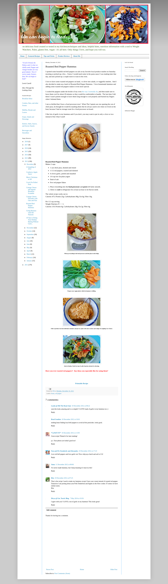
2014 (26, 155)
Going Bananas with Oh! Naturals (31, 213)
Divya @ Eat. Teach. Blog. (60, 498)
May (28, 247)
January (29, 261)
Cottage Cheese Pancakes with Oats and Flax (31, 198)
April (28, 251)
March (29, 254)
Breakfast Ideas (27, 99)
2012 (26, 161)
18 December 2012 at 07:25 (64, 478)
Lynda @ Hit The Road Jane (61, 406)
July (28, 241)
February (30, 257)
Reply (53, 412)
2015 (26, 151)
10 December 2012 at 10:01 (71, 419)
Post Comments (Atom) (62, 573)
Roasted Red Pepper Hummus (30, 205)
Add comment (51, 510)
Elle (53, 391)
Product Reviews (64, 56)
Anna (53, 464)
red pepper (58, 393)
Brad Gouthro (56, 419)
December (30, 164)
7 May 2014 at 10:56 (77, 498)
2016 (26, 148)
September (30, 234)
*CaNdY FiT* (56, 433)
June (28, 244)
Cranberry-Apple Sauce (31, 173)
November (30, 228)
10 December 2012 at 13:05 (71, 433)
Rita (52, 478)
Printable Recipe (81, 383)
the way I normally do (90, 92)
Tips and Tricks (49, 56)
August (29, 238)
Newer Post (50, 569)
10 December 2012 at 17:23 (88, 451)
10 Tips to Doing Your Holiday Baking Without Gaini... (32, 220)
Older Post (113, 569)
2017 (26, 145)
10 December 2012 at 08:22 (81, 406)
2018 (26, 141)
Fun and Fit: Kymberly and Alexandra (64, 451)
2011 (26, 265)
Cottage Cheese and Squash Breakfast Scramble (31, 190)
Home (22, 56)
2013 (26, 158)
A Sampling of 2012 (31, 168)
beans (52, 393)
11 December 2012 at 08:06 (65, 464)
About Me (76, 56)
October (29, 231)
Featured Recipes (34, 56)
